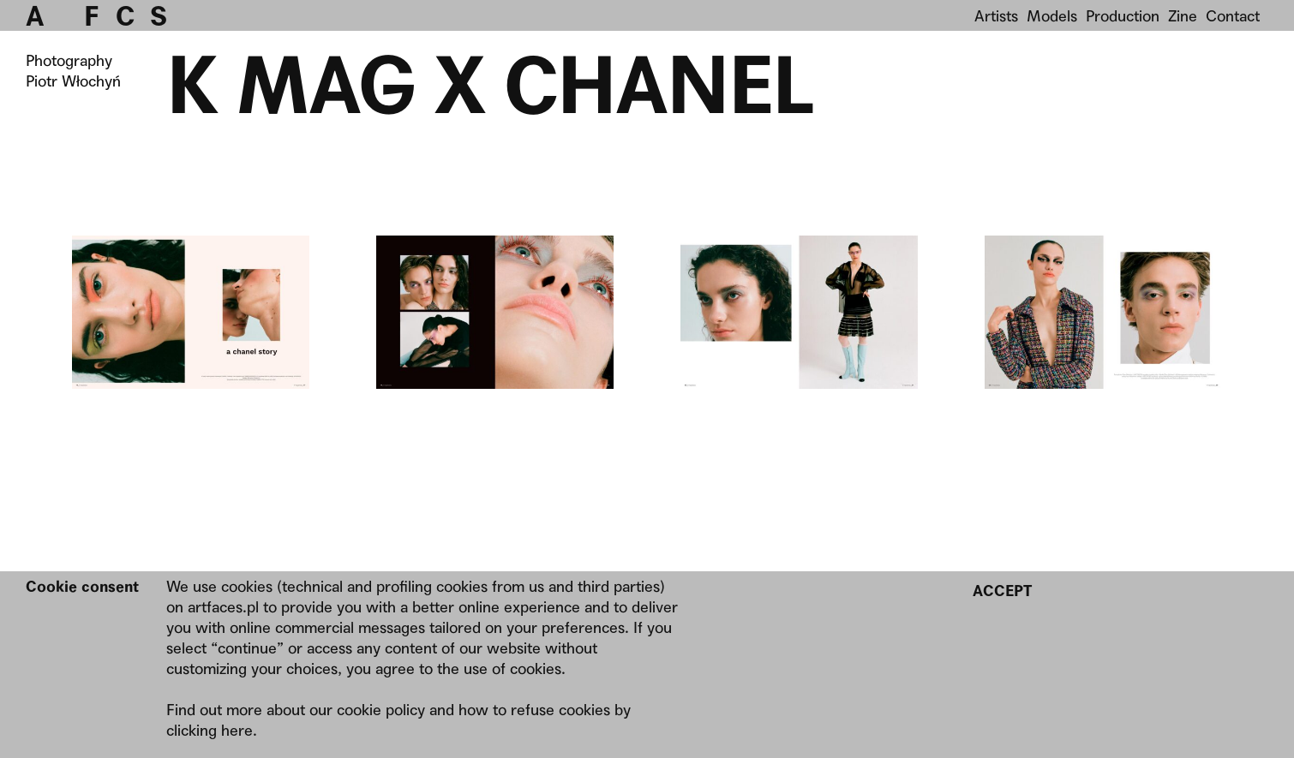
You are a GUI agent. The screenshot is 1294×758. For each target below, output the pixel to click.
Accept (1002, 590)
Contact (1233, 15)
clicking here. (211, 730)
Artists (996, 15)
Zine (1182, 15)
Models (1052, 15)
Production (1122, 15)
